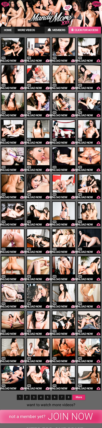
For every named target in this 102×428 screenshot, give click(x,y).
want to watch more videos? (51, 405)
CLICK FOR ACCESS (84, 30)
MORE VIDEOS (26, 30)
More (79, 397)
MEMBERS (56, 30)
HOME (8, 30)
